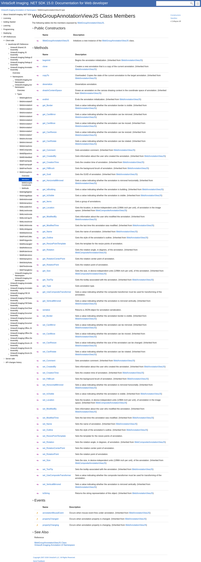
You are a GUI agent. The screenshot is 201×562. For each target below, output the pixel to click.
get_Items (47, 201)
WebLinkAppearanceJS (28, 229)
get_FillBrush (48, 168)
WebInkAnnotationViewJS (29, 199)
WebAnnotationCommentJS (30, 113)
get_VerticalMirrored (52, 301)
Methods (25, 188)
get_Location (48, 208)
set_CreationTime (51, 373)
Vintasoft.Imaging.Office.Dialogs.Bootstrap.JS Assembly (28, 334)
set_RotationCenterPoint (54, 448)
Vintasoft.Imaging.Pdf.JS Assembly (20, 294)
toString (46, 493)
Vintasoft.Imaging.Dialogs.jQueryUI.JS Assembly (25, 63)
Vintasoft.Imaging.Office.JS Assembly (21, 329)
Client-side (10, 40)
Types (19, 94)
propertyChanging (51, 525)
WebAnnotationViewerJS (29, 124)
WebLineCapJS (25, 218)
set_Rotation (48, 442)
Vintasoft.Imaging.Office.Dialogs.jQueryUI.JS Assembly (28, 339)
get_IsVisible (48, 195)
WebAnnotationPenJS (28, 120)
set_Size (46, 460)
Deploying (7, 33)
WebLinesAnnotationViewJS (30, 222)
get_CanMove (49, 123)
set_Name (47, 424)
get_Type (47, 286)
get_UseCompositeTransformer (57, 292)
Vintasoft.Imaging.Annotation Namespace (26, 81)
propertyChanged (50, 519)
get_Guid (47, 174)
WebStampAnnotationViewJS (31, 259)
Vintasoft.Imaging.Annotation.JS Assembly (23, 68)
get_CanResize (50, 132)
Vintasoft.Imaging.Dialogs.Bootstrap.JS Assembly (25, 58)
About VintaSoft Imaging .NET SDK (17, 14)
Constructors (175, 15)
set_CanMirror (49, 325)
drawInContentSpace (52, 90)
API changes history (14, 362)
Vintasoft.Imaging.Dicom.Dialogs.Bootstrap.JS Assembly (28, 349)
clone (45, 66)
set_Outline (48, 430)
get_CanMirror (49, 114)
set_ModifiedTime (51, 418)
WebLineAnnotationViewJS (30, 214)
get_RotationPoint (51, 265)
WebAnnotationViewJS (28, 131)
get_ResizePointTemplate (54, 244)
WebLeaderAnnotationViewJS (31, 207)
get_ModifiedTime (51, 225)
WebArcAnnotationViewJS (29, 139)
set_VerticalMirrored (52, 484)
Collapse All (176, 21)
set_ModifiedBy (50, 409)
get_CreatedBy (49, 156)
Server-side (10, 359)
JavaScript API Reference (18, 44)
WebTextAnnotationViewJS (30, 266)
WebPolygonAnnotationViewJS (31, 240)
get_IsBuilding (49, 189)
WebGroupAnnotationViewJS (31, 172)
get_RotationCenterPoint (54, 259)
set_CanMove (49, 334)
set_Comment (49, 361)
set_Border (48, 316)
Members (25, 179)
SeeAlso (173, 18)
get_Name (47, 232)
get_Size (47, 271)
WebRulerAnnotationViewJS (30, 251)
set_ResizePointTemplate (54, 436)
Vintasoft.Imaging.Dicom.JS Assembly (21, 344)
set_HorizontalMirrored (53, 385)
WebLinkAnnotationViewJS (30, 225)
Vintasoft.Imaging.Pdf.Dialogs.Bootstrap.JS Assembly (27, 299)
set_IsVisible (48, 394)
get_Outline (48, 238)
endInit (46, 99)
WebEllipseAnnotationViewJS (31, 153)
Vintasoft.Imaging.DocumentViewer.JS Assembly (25, 314)
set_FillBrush (48, 379)
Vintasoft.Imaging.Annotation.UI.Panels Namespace (30, 274)
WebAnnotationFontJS (28, 116)
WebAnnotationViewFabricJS (31, 127)
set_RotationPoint (51, 454)
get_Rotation (48, 250)
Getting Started (9, 22)
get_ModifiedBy (50, 217)
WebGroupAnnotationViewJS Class (50, 543)
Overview (16, 73)
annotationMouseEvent (53, 513)
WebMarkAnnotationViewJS (30, 233)
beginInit (46, 60)
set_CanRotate (49, 352)
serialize (46, 310)
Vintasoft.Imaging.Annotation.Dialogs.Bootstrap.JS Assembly (30, 284)
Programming (8, 29)
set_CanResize (50, 343)
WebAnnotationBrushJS (28, 105)
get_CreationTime (51, 162)
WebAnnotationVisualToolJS (30, 135)
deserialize (47, 84)
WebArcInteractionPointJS (29, 142)
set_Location (48, 400)
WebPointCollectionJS (28, 237)
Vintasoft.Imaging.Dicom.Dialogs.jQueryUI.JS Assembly (28, 354)
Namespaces (18, 77)
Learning (6, 26)
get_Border (48, 105)
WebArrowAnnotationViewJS (30, 146)
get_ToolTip (48, 280)
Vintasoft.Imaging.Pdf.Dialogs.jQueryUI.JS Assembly (27, 304)
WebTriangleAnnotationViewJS (31, 270)
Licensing (7, 18)
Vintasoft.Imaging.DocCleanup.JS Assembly (23, 309)
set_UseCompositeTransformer (57, 475)
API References (9, 37)
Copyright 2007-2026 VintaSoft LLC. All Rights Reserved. (54, 557)
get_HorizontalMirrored (53, 180)
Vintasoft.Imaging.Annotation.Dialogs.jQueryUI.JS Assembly (30, 289)
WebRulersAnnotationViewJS (31, 255)
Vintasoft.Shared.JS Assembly (18, 48)
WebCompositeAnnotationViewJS (111, 210)
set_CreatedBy (49, 367)
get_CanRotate (49, 141)
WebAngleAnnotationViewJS (30, 98)
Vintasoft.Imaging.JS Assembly (18, 53)
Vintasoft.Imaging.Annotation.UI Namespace (18, 10)
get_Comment (49, 150)
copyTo (46, 75)
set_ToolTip (48, 469)
